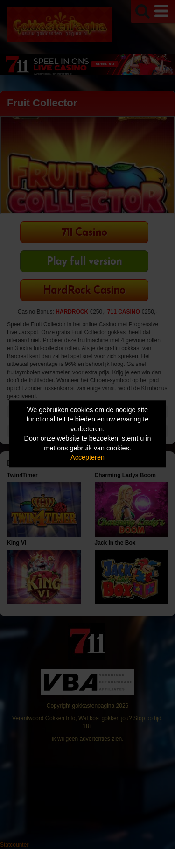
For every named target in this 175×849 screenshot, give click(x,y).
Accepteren (87, 458)
